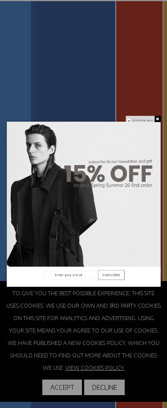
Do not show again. (142, 120)
